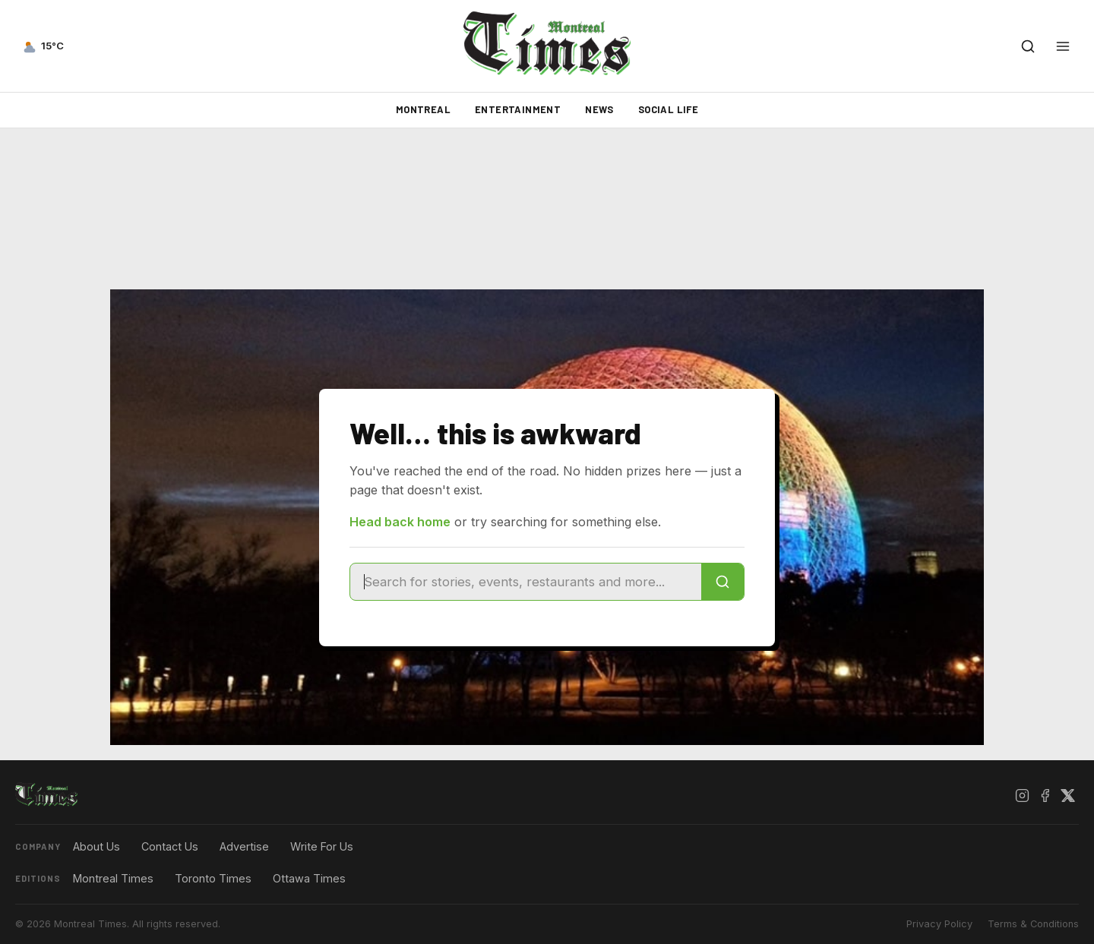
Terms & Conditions (1033, 924)
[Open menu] (1063, 46)
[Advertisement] (547, 209)
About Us (96, 846)
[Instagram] (1021, 795)
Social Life (668, 109)
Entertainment (518, 109)
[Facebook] (1044, 795)
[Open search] (1028, 46)
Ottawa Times (309, 878)
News (599, 109)
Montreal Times (113, 878)
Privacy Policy (939, 924)
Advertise (244, 846)
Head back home (400, 521)
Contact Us (169, 846)
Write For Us (321, 846)
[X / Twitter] (1067, 795)
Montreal (423, 109)
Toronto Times (213, 878)
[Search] (722, 582)
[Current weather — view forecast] (42, 46)
